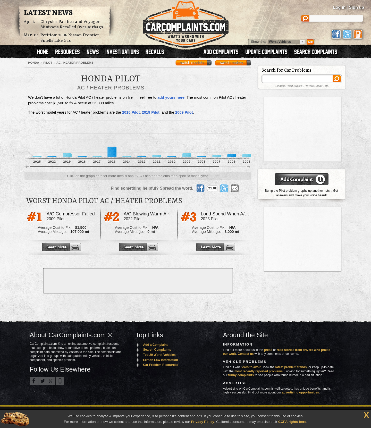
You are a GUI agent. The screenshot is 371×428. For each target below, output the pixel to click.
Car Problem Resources (160, 365)
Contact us (246, 354)
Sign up (356, 7)
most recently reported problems (258, 371)
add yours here (170, 97)
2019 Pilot (150, 112)
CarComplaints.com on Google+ (51, 381)
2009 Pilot (184, 112)
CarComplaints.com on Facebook (34, 381)
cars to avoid (252, 367)
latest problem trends (291, 367)
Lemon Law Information (160, 360)
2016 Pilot (131, 112)
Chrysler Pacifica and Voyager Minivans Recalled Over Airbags (71, 24)
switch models (191, 63)
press (268, 350)
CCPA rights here (292, 422)
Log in (339, 7)
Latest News (48, 13)
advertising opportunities (300, 392)
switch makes (231, 63)
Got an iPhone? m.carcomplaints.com (60, 381)
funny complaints (241, 375)
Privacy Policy (202, 422)
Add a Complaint (155, 345)
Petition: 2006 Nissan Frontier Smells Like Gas (69, 38)
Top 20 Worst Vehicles (159, 355)
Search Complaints (157, 349)
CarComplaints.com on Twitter (42, 381)
